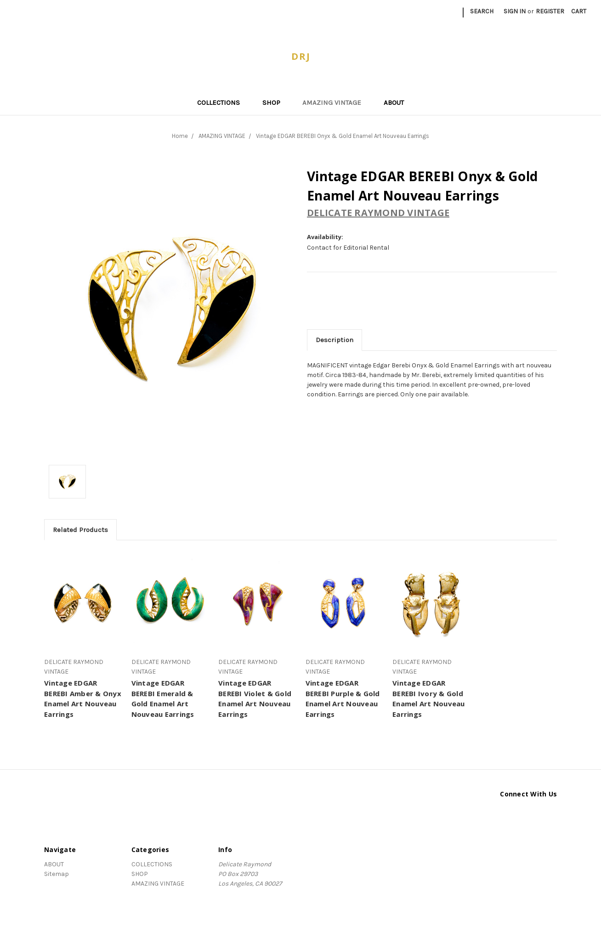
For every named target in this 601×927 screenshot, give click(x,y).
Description (334, 340)
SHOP (275, 102)
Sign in (515, 11)
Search (481, 11)
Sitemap (56, 874)
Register (550, 11)
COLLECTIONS (222, 102)
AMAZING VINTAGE (335, 102)
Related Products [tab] (80, 530)
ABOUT (394, 102)
